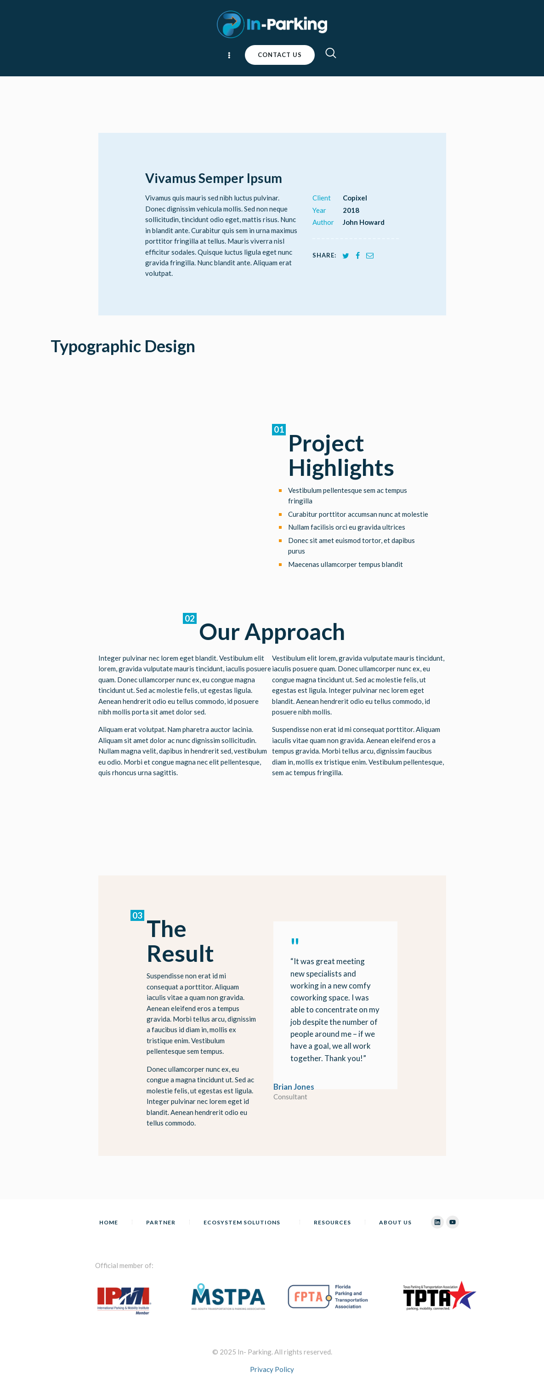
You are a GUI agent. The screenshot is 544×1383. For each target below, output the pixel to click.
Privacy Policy (272, 1369)
